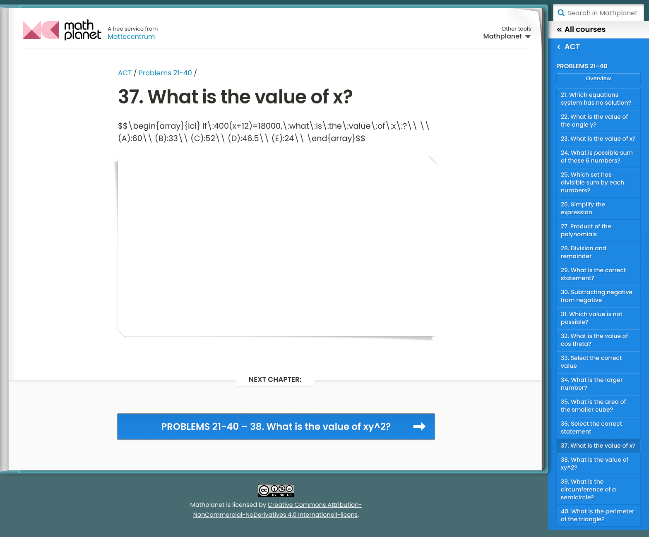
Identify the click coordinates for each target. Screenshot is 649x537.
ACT (125, 73)
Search (561, 13)
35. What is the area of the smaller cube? (593, 406)
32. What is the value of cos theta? (594, 340)
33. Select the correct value (591, 362)
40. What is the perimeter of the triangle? (597, 515)
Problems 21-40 (165, 73)
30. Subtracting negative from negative (596, 296)
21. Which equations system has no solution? (596, 99)
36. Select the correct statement (591, 428)
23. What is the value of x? (598, 138)
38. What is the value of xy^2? (594, 463)
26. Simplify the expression (583, 208)
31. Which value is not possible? (592, 318)
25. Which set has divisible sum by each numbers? (592, 182)
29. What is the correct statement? (593, 274)
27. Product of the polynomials (586, 230)
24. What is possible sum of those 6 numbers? (597, 157)
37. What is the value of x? (598, 445)
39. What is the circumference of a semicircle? (588, 489)
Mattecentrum (131, 37)
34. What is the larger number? (592, 384)
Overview (598, 78)
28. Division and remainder (583, 252)
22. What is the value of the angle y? (594, 121)
